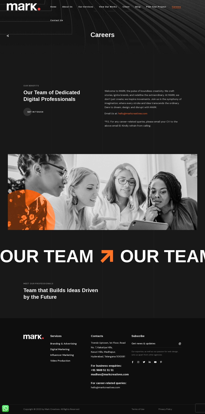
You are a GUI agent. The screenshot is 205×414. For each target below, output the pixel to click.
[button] (35, 112)
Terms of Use (138, 409)
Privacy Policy (165, 409)
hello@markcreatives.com (132, 113)
